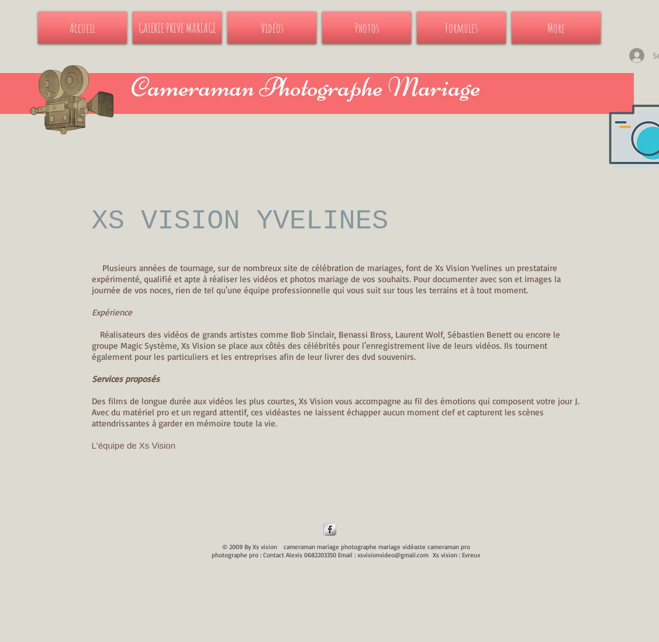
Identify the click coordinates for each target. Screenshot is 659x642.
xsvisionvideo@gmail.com (393, 555)
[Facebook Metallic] (329, 529)
